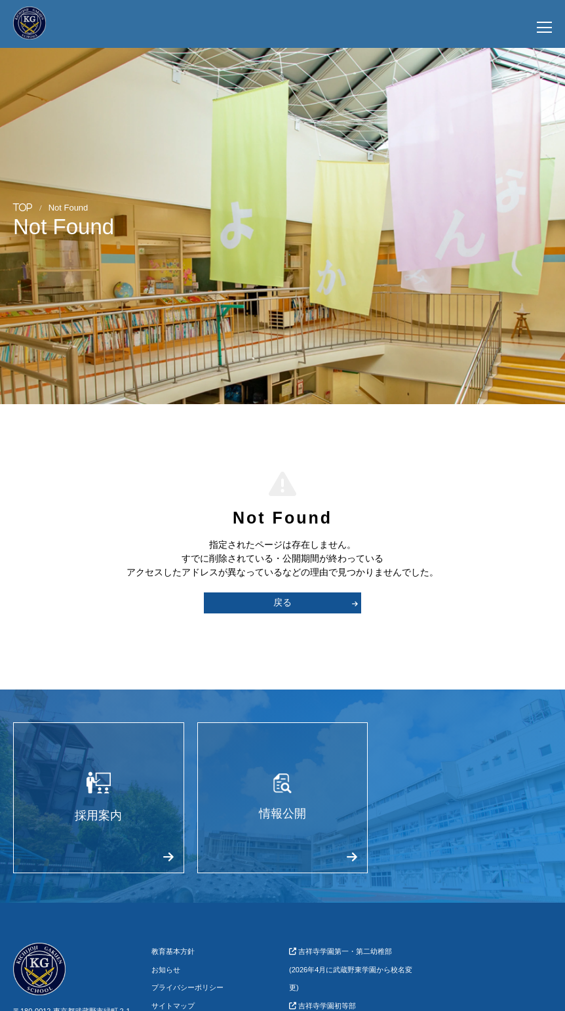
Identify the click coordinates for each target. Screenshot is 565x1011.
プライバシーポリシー (187, 987)
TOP (23, 207)
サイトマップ (173, 1006)
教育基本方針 (173, 951)
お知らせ (165, 970)
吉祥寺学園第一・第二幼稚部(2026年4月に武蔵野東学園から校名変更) (350, 969)
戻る (315, 602)
